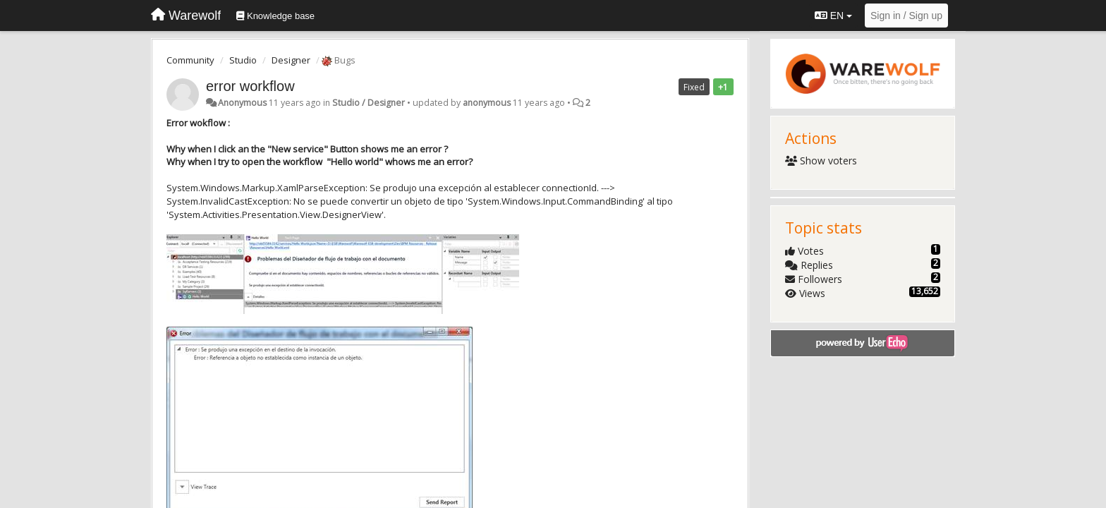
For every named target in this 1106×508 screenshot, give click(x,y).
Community (190, 60)
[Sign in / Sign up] (906, 16)
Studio (243, 60)
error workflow (250, 86)
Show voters (821, 160)
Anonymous (242, 103)
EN (833, 15)
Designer (291, 60)
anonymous (487, 103)
